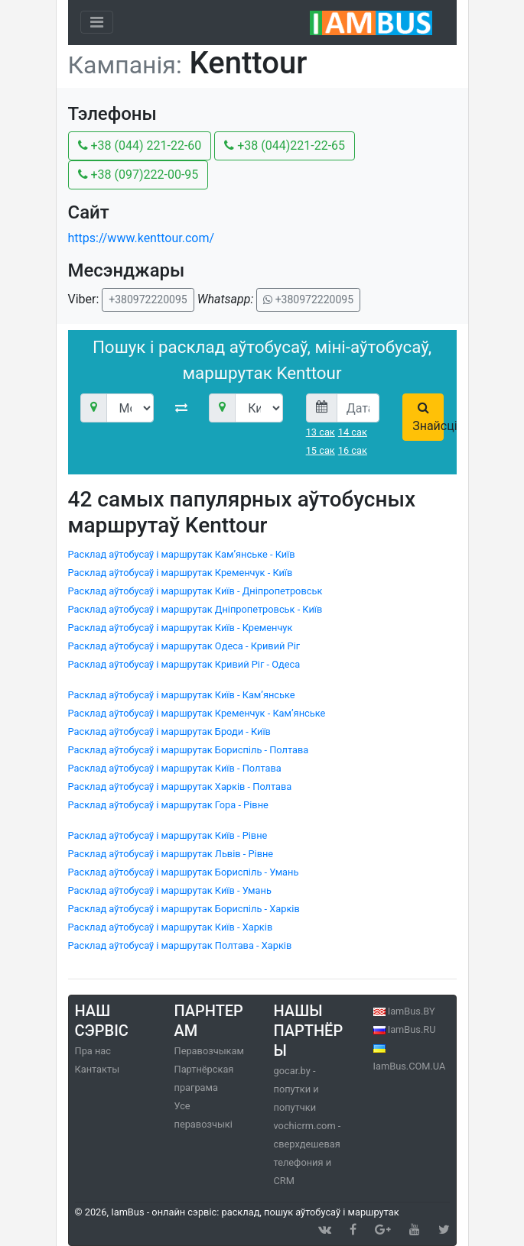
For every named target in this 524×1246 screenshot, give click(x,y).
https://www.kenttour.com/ (141, 238)
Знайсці (428, 417)
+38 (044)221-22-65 (284, 145)
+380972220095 (148, 299)
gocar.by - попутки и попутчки (296, 1089)
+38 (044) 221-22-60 (140, 145)
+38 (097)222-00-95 (138, 174)
